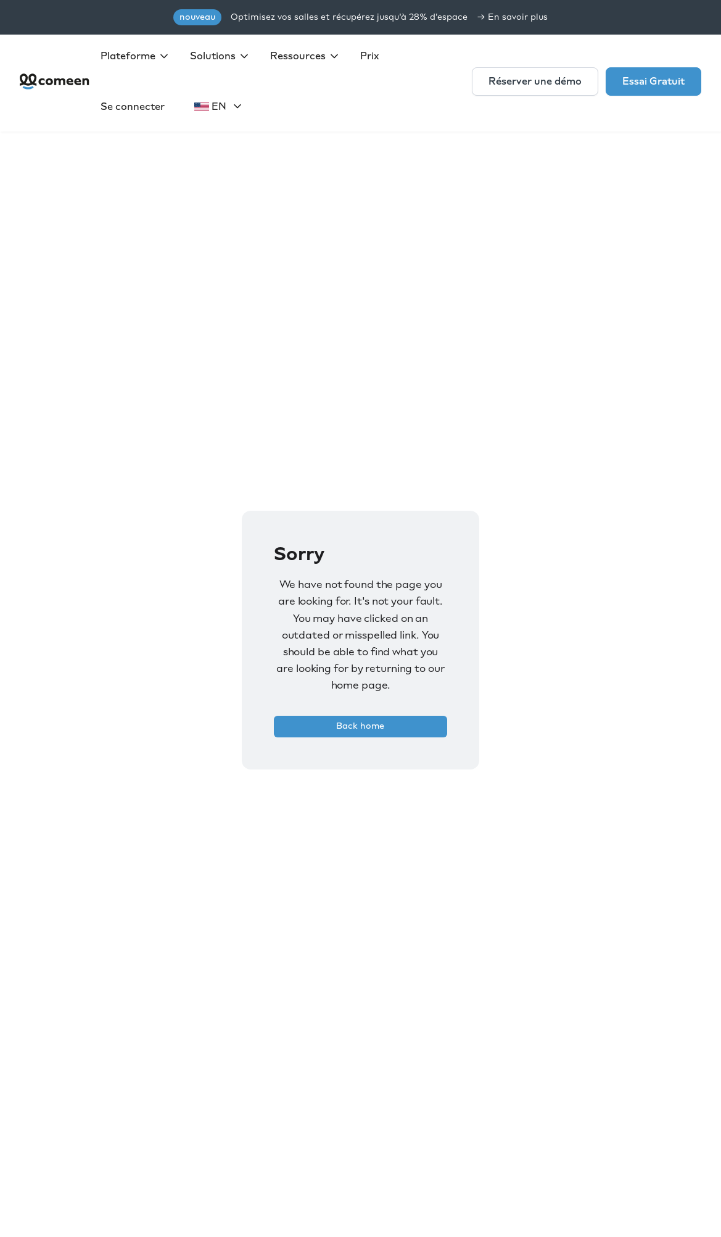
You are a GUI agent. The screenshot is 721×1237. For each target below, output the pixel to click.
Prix (369, 56)
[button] (135, 56)
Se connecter (133, 106)
